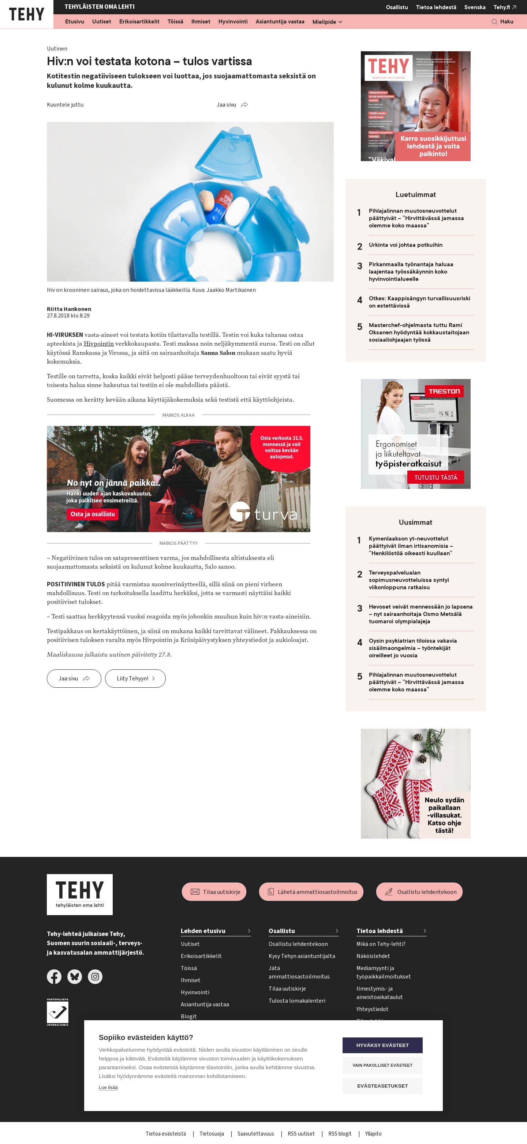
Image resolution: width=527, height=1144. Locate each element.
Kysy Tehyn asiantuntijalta (302, 956)
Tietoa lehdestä (436, 7)
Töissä (175, 22)
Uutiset (101, 22)
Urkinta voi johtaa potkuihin (405, 245)
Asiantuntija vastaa (280, 22)
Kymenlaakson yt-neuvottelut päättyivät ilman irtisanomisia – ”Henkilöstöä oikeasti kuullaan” (411, 546)
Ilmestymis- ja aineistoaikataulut (379, 993)
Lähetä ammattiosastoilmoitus (318, 892)
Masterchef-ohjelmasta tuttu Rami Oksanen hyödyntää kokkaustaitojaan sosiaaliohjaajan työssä (419, 332)
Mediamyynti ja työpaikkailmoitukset (383, 972)
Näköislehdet (373, 956)
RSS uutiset (302, 1134)
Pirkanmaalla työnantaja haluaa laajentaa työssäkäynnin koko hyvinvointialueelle (411, 272)
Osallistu (397, 7)
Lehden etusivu (203, 931)
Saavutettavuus (256, 1134)
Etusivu (74, 22)
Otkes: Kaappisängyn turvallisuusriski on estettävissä (419, 302)
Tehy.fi (502, 7)
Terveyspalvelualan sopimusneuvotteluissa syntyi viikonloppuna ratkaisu (409, 580)
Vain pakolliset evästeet (384, 1065)
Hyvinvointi (233, 22)
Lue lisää (108, 1088)
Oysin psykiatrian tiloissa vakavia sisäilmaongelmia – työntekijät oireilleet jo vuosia (413, 648)
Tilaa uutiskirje (221, 892)
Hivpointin (99, 343)
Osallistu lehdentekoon (427, 892)
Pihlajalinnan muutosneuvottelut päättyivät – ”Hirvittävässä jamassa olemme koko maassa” (416, 218)
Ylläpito (373, 1134)
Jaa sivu (226, 105)
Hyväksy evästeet (384, 1045)
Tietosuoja (212, 1134)
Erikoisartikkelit (139, 22)
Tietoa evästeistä (166, 1134)
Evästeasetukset (384, 1086)
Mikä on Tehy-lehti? (380, 944)
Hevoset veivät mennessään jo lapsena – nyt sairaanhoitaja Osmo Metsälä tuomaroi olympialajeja (421, 614)
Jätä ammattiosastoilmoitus (299, 972)
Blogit (189, 1017)
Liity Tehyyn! (132, 679)
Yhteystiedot (372, 1009)
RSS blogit (340, 1134)
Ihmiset (200, 22)
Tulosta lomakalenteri (297, 1001)
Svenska (475, 7)
